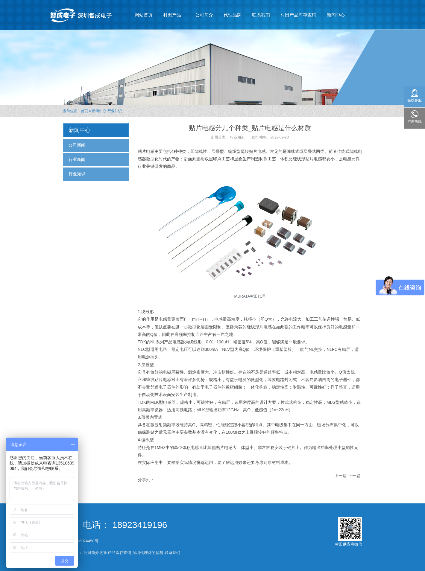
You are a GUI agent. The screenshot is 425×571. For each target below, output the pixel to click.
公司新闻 (77, 145)
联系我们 (261, 14)
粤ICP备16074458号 (81, 541)
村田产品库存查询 (298, 14)
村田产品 (172, 12)
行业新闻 (77, 159)
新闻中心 (336, 12)
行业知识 (114, 111)
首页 (84, 111)
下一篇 (354, 475)
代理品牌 (233, 14)
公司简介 (204, 14)
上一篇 (340, 475)
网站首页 (144, 14)
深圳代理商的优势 (147, 552)
